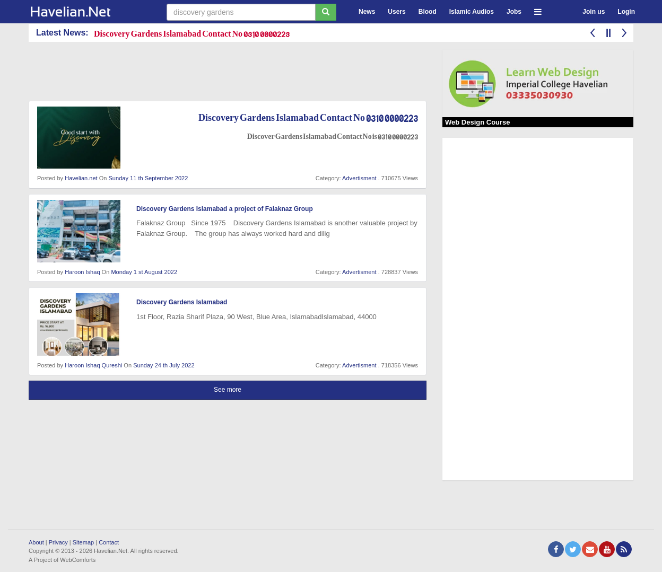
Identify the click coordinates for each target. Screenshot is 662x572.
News (367, 11)
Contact (109, 542)
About (36, 542)
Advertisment (359, 178)
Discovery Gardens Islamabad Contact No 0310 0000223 (192, 33)
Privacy (58, 542)
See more (227, 389)
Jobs (514, 11)
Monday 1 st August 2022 (144, 272)
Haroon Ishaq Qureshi (93, 365)
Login (626, 11)
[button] (538, 10)
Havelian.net (81, 178)
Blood (428, 11)
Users (396, 11)
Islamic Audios (471, 11)
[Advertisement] (222, 74)
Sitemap (83, 542)
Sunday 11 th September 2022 (148, 178)
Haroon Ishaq (82, 272)
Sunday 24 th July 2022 (163, 365)
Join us (593, 11)
